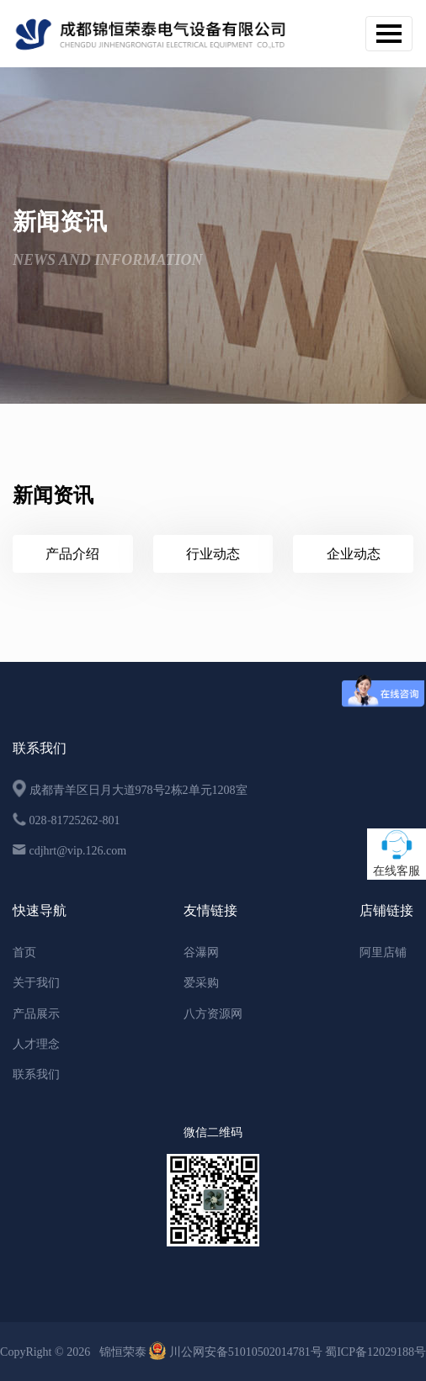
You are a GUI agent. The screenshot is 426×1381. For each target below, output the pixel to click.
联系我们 (36, 1074)
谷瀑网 (201, 952)
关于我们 (36, 982)
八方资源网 (213, 1013)
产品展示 (36, 1013)
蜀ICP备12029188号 (375, 1351)
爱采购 (201, 982)
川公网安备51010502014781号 (237, 1351)
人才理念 (36, 1044)
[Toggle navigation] (389, 33)
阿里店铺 (383, 952)
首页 (24, 952)
